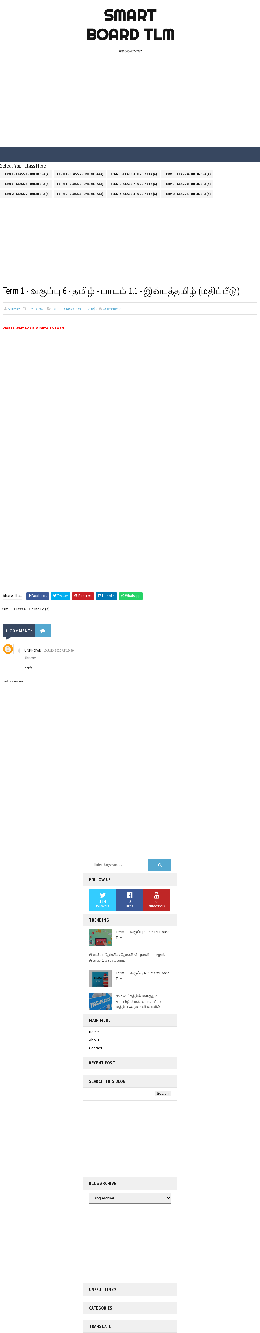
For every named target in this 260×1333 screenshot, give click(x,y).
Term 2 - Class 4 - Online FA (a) (133, 194)
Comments (112, 308)
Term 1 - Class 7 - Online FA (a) (133, 184)
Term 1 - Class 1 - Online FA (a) (26, 174)
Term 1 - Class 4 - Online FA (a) (187, 174)
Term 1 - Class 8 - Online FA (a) (187, 184)
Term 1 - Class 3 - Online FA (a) (133, 174)
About (94, 1039)
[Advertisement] (130, 102)
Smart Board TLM (130, 25)
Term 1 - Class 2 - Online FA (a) (80, 174)
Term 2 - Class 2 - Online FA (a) (26, 194)
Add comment (13, 681)
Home (94, 1031)
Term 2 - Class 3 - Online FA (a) (80, 194)
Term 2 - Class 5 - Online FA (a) (187, 194)
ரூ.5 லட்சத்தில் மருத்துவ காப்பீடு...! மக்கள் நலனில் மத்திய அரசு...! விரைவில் (138, 1001)
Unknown (33, 650)
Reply (28, 667)
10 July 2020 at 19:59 (58, 650)
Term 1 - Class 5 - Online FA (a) (26, 184)
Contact (95, 1048)
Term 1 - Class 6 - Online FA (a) (80, 184)
